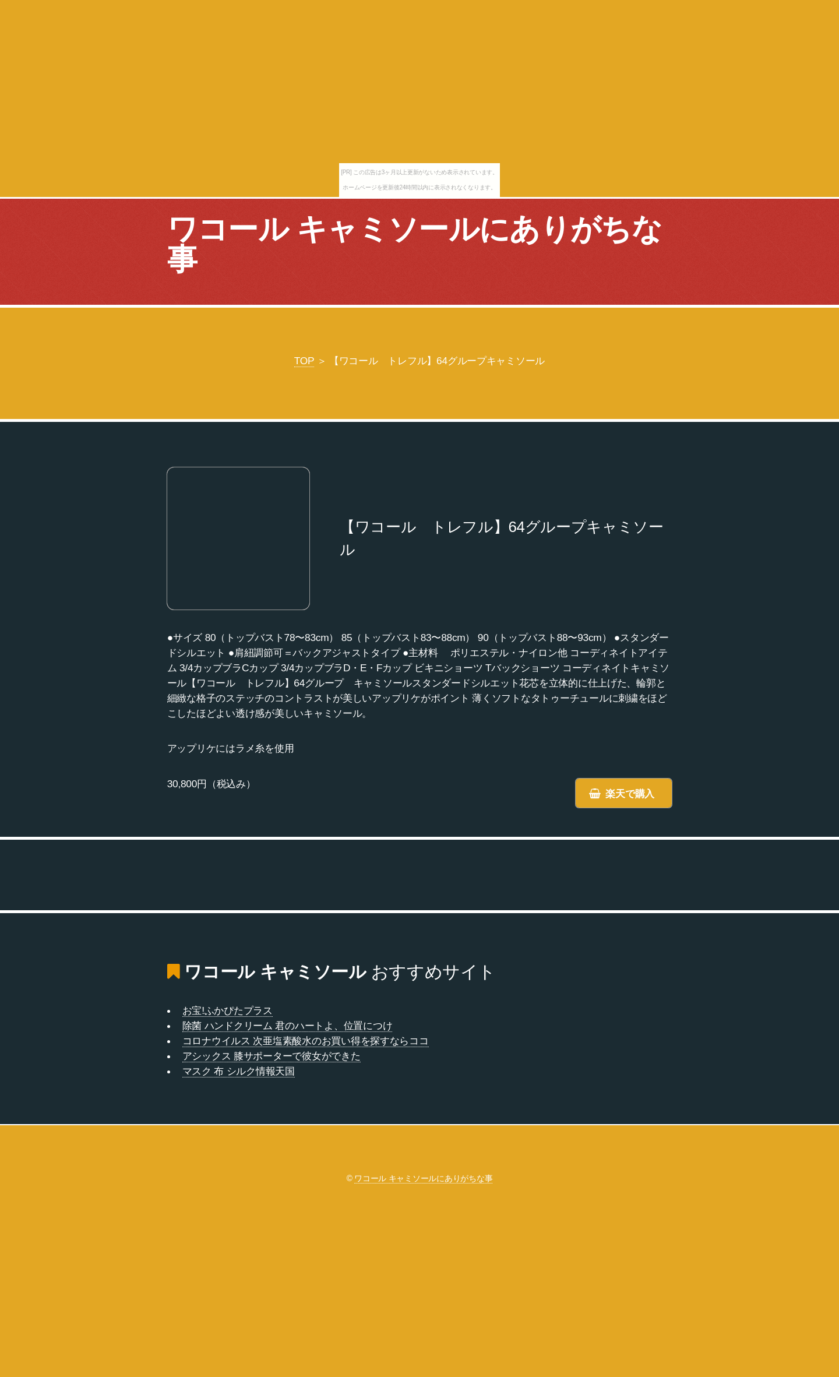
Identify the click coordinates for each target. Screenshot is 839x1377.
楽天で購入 (629, 794)
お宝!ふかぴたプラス (227, 1010)
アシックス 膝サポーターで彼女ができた (271, 1056)
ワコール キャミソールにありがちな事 (414, 244)
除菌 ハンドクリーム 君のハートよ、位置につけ (287, 1025)
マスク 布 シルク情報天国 (238, 1071)
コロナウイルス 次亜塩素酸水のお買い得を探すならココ (305, 1041)
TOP (304, 361)
